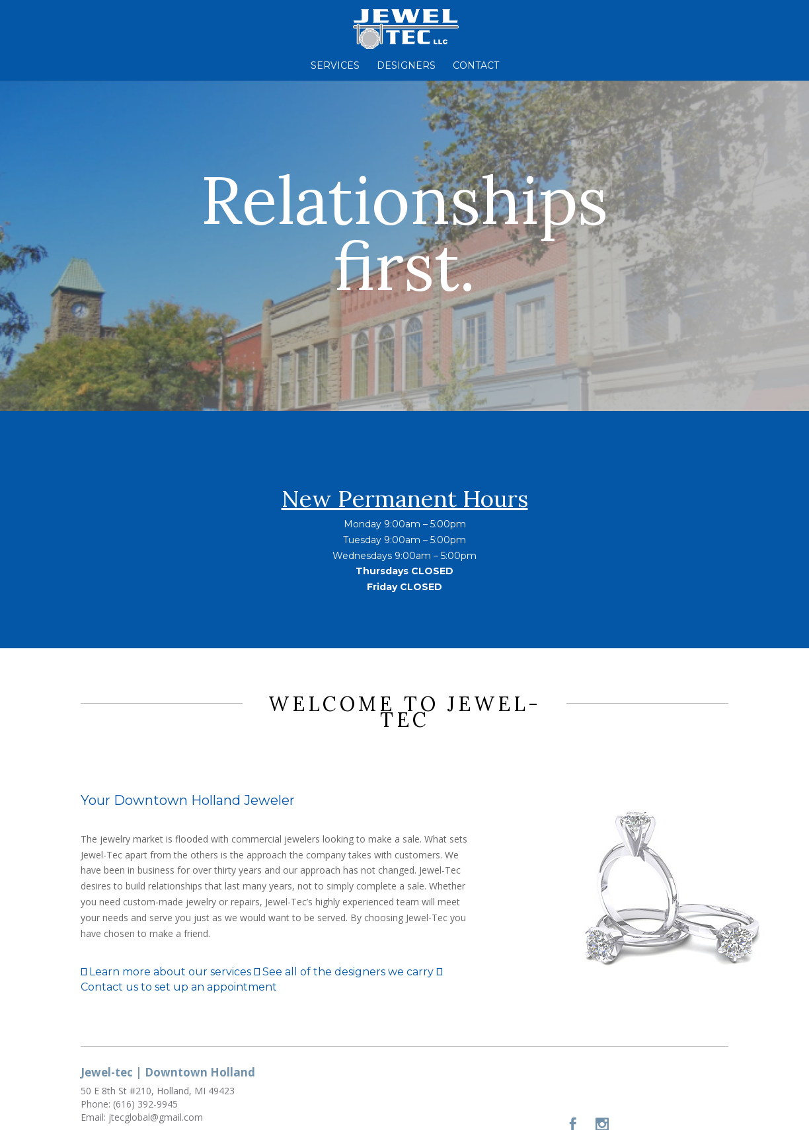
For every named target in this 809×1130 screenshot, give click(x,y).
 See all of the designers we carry (344, 971)
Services (335, 66)
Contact (476, 66)
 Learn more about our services (166, 971)
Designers (406, 66)
